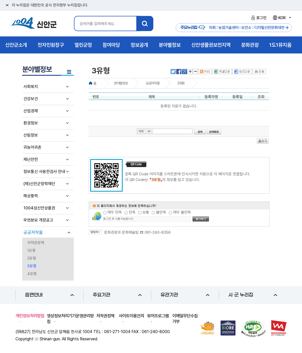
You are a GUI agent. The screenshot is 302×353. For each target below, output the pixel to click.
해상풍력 (30, 195)
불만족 (161, 212)
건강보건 (30, 98)
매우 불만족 (182, 212)
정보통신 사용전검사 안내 (44, 171)
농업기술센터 (229, 27)
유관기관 (185, 295)
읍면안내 (49, 295)
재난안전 (30, 159)
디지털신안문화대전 (269, 27)
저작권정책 (35, 242)
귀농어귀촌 (32, 147)
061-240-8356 (158, 232)
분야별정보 (121, 83)
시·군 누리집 (252, 295)
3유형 (31, 266)
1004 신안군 (33, 23)
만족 (132, 212)
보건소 (246, 27)
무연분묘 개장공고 (38, 220)
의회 (212, 27)
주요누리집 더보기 (287, 27)
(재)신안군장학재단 (39, 183)
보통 (145, 212)
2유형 (31, 258)
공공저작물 (33, 232)
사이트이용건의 (131, 315)
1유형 (31, 250)
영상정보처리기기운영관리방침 (70, 318)
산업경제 (30, 110)
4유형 (32, 273)
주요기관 (117, 295)
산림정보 (30, 135)
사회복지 (30, 86)
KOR (282, 17)
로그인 (258, 17)
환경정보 (30, 123)
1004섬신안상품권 (39, 208)
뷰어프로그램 (158, 315)
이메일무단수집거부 (185, 318)
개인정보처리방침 (29, 315)
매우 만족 (114, 212)
